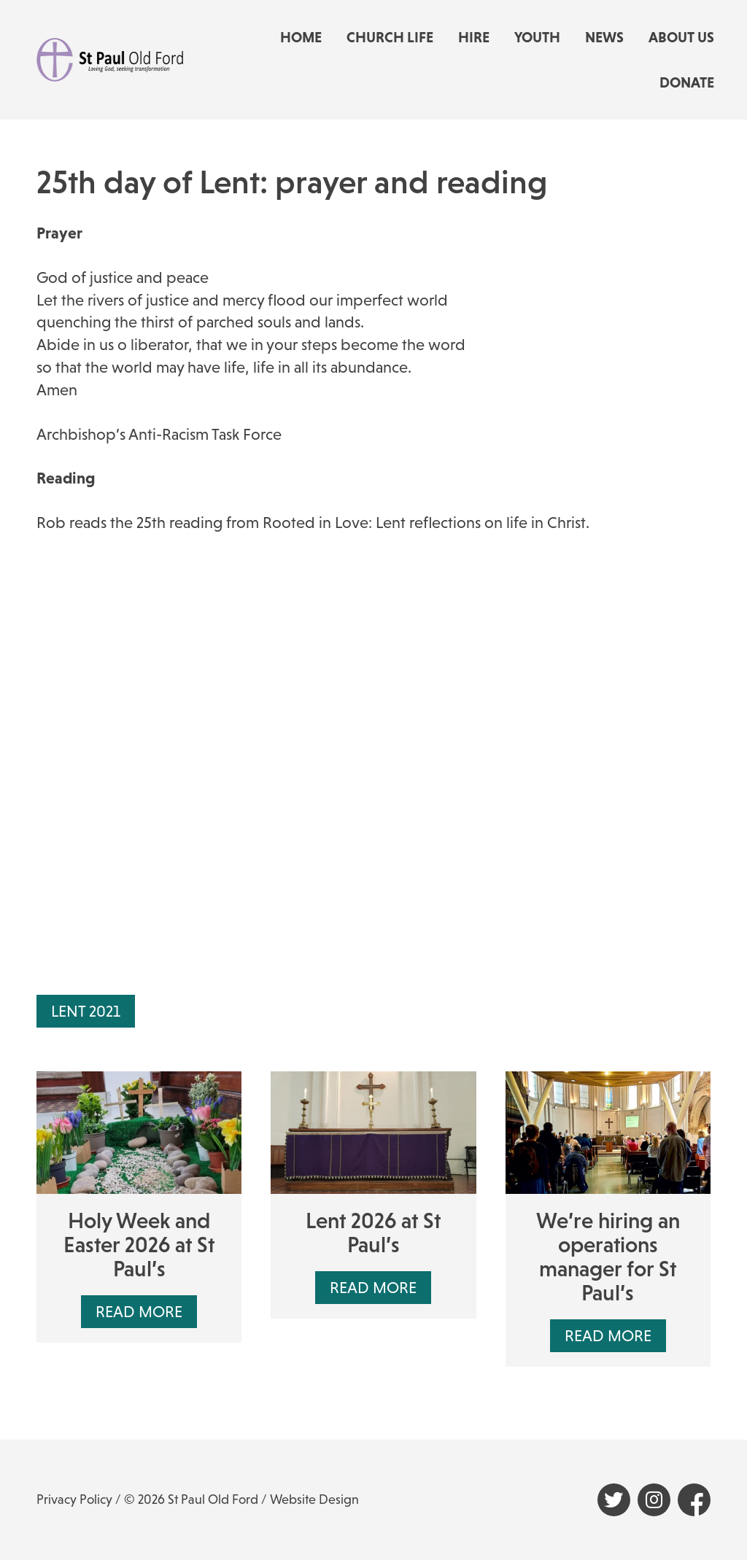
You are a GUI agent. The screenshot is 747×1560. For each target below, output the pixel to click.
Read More (139, 1312)
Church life (390, 37)
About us (681, 37)
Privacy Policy (74, 1499)
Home (301, 37)
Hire (473, 37)
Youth (537, 37)
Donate (686, 82)
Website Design (314, 1499)
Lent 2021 (85, 1011)
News (604, 37)
